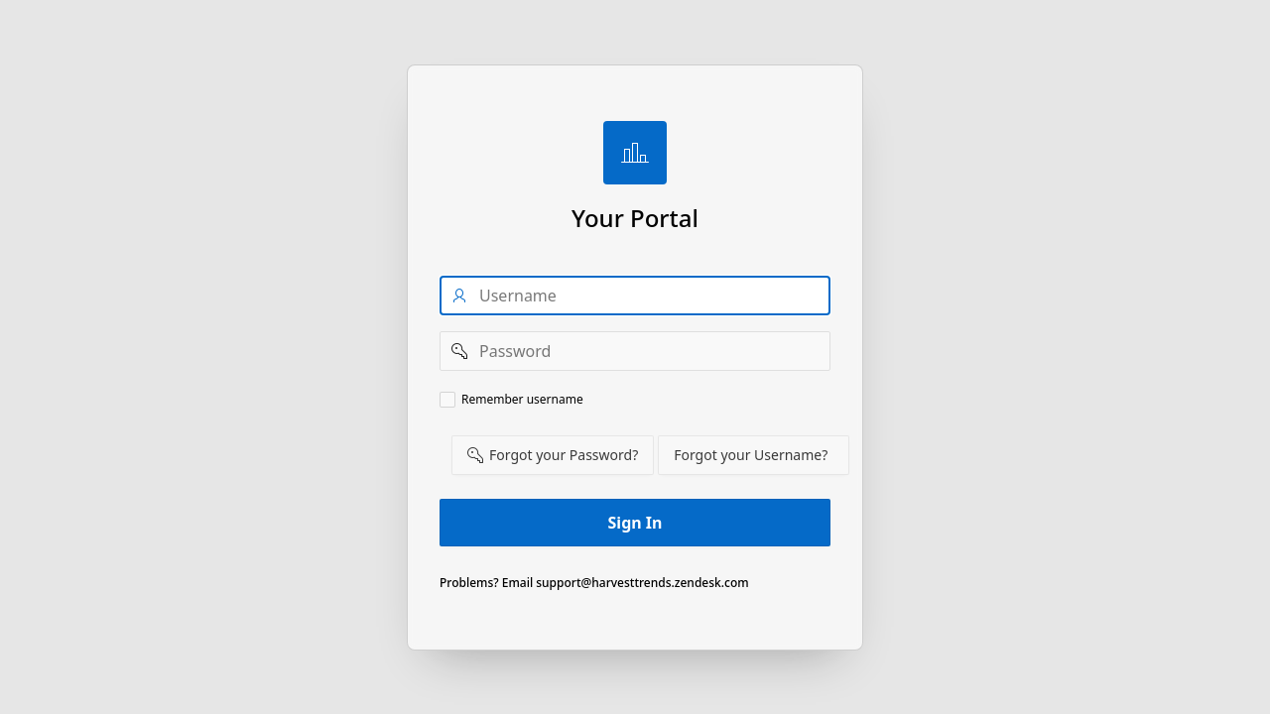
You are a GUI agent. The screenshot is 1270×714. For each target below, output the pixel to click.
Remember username (522, 400)
